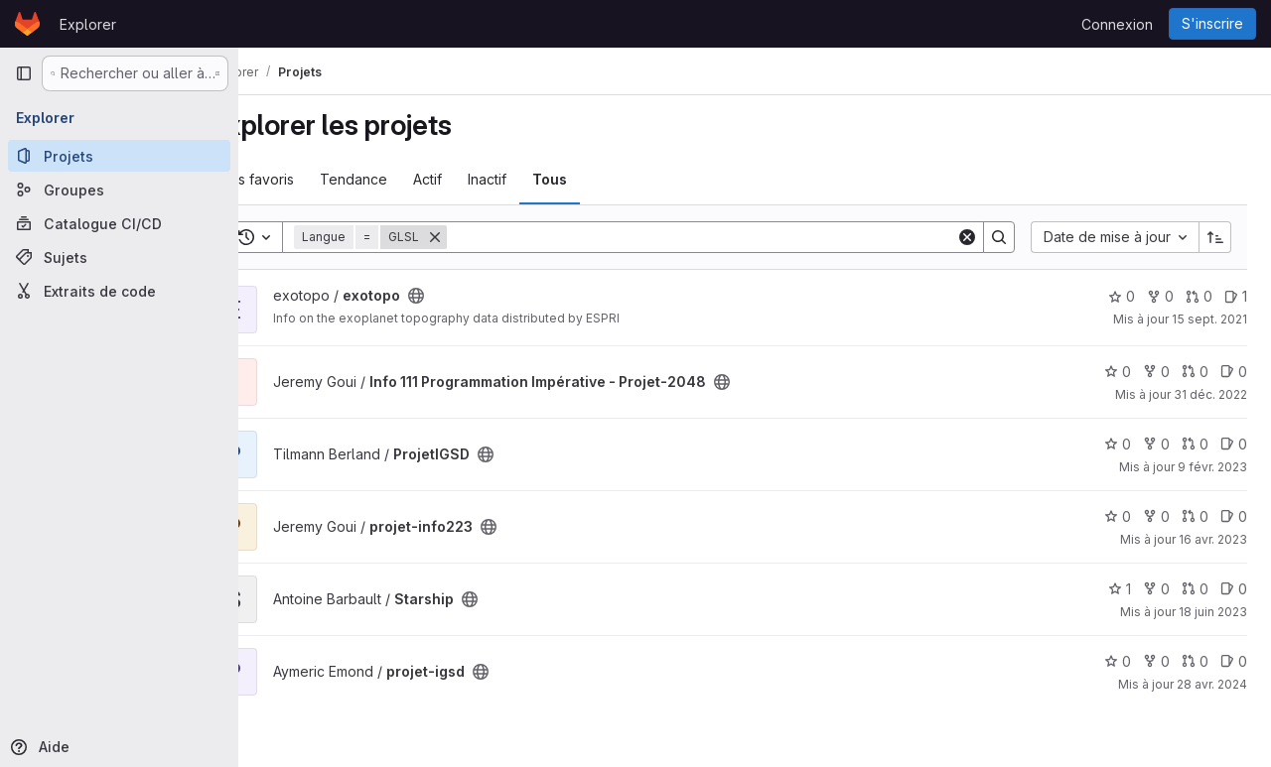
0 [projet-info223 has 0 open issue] (1233, 516)
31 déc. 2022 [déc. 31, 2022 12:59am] (1210, 394)
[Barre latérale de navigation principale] (24, 73)
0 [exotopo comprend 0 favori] (1121, 296)
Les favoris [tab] (311, 179)
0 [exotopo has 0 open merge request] (1199, 296)
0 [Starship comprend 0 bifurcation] (1156, 588)
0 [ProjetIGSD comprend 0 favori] (1117, 444)
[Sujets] (119, 257)
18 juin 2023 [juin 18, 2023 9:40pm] (1213, 611)
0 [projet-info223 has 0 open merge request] (1195, 516)
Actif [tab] (480, 179)
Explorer (88, 24)
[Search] (727, 237)
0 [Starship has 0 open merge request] (1195, 588)
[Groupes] (119, 189)
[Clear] (967, 237)
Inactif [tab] (539, 179)
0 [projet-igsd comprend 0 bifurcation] (1156, 661)
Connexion (1117, 24)
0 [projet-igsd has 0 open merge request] (1195, 661)
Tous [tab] (602, 179)
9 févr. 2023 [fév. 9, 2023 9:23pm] (1212, 466)
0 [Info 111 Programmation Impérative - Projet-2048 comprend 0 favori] (1117, 371)
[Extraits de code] (119, 291)
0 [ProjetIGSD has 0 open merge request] (1195, 444)
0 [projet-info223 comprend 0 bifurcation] (1156, 516)
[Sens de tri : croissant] (1215, 237)
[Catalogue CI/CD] (119, 223)
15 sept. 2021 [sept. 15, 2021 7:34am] (1209, 319)
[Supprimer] (487, 237)
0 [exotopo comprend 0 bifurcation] (1160, 296)
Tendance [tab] (406, 179)
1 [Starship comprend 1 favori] (1119, 588)
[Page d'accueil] (27, 24)
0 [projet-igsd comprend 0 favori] (1117, 661)
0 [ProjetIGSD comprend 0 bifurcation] (1156, 444)
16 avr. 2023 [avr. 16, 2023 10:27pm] (1213, 539)
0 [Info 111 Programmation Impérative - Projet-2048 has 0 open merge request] (1195, 371)
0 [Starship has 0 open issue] (1233, 588)
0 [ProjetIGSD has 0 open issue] (1233, 444)
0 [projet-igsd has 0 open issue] (1233, 661)
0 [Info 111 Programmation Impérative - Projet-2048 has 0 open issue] (1233, 371)
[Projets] (119, 156)
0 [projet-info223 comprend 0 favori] (1117, 516)
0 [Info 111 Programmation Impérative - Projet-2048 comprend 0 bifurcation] (1156, 371)
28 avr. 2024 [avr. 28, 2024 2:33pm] (1212, 684)
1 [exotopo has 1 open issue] (1235, 296)
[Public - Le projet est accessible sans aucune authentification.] (469, 296)
